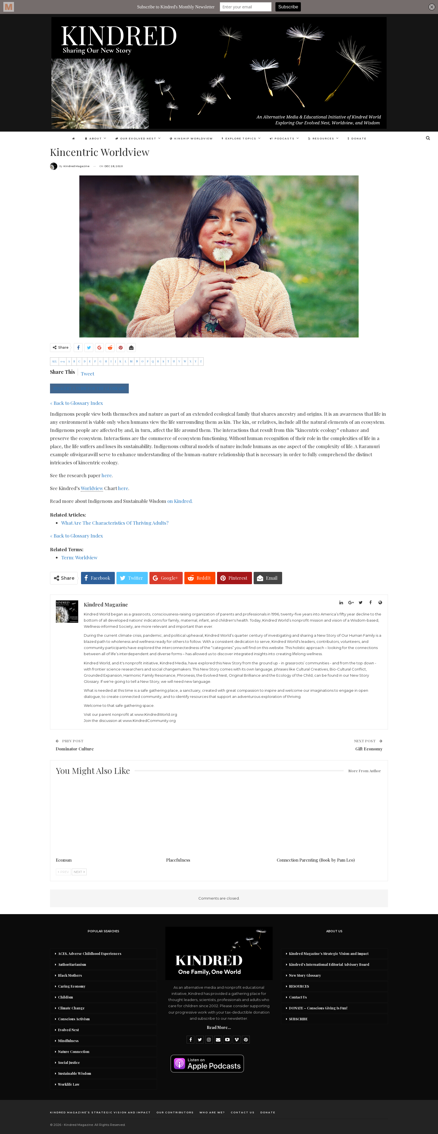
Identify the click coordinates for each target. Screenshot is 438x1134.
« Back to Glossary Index (76, 403)
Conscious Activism (74, 1019)
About (91, 138)
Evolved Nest (68, 1030)
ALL (54, 361)
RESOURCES (299, 986)
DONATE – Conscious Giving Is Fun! (318, 1008)
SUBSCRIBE (298, 1019)
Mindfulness (68, 1040)
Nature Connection (73, 1051)
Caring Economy (71, 986)
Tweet (87, 373)
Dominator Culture (75, 749)
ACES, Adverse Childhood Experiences (89, 953)
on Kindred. (180, 501)
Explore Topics (239, 138)
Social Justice (69, 1062)
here (106, 475)
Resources (323, 138)
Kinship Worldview (191, 138)
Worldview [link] (92, 488)
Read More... (219, 1027)
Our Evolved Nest (134, 138)
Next (79, 872)
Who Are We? (212, 1112)
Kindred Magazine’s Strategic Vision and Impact (328, 953)
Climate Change (71, 1008)
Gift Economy (368, 749)
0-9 (63, 361)
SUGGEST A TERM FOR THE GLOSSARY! (89, 388)
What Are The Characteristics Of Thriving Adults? (114, 523)
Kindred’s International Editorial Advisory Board (329, 964)
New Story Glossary (305, 975)
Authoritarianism (72, 964)
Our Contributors (175, 1112)
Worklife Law (68, 1084)
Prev (63, 872)
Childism (65, 997)
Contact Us (298, 997)
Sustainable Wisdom (74, 1073)
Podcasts (283, 138)
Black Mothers (70, 975)
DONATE (360, 138)
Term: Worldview (79, 557)
